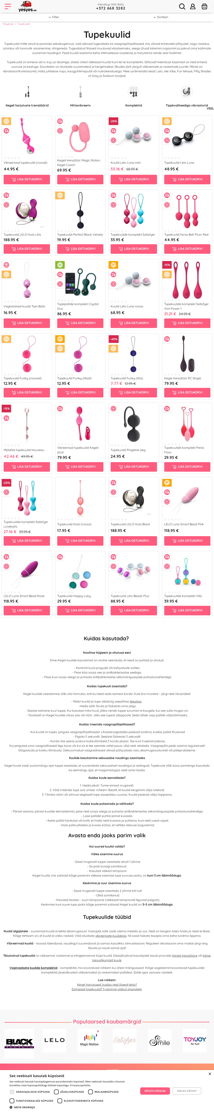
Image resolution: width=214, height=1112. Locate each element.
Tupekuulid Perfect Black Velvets (80, 234)
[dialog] (107, 1091)
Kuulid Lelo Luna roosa (127, 306)
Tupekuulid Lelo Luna (179, 162)
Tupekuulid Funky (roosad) (23, 378)
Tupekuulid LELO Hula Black (130, 524)
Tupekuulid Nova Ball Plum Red (186, 234)
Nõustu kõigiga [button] (155, 1091)
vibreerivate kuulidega (110, 936)
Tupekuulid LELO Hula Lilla (22, 234)
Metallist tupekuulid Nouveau (24, 450)
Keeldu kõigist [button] (187, 1091)
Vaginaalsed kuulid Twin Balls (24, 306)
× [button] (209, 1074)
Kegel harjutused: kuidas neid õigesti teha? (107, 984)
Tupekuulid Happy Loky (74, 596)
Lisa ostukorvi (27, 179)
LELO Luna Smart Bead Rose (24, 596)
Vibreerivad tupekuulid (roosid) (25, 162)
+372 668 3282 (111, 8)
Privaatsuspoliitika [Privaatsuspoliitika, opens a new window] (80, 1085)
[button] (72, 1107)
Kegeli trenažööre (184, 955)
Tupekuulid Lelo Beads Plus (130, 596)
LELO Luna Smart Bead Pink (184, 524)
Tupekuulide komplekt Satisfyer (133, 234)
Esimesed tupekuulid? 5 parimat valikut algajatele (107, 989)
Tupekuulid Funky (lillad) (74, 378)
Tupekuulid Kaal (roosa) (74, 524)
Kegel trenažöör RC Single (182, 378)
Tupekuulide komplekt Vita (183, 596)
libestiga (136, 701)
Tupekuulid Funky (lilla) (127, 378)
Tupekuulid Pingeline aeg (128, 450)
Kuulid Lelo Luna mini (126, 162)
